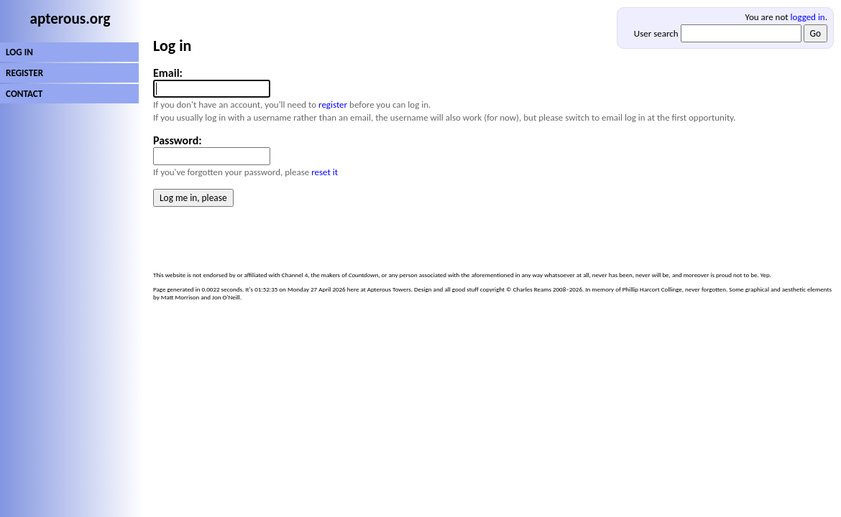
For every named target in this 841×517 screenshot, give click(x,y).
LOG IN (19, 52)
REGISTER (24, 73)
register (332, 104)
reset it (324, 172)
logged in (808, 16)
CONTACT (24, 94)
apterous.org (70, 18)
